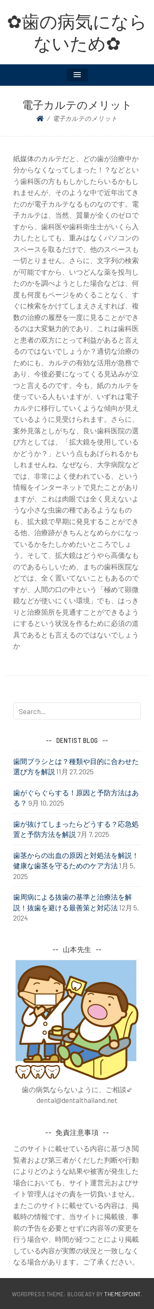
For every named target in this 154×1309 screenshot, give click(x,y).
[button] (77, 74)
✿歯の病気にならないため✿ (77, 32)
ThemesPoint (122, 1293)
